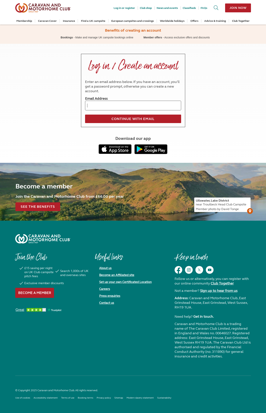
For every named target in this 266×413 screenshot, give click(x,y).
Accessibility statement (46, 397)
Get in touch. (203, 316)
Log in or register (124, 8)
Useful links (109, 259)
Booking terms (85, 397)
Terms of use (67, 397)
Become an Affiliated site (116, 275)
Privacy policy (104, 397)
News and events (167, 8)
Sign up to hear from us (218, 291)
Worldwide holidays (172, 21)
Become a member (34, 293)
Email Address (96, 98)
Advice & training (215, 21)
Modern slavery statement (140, 397)
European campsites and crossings (132, 21)
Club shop (146, 8)
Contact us (106, 303)
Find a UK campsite (93, 21)
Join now (238, 8)
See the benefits (38, 206)
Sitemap (118, 397)
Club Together (241, 21)
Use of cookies (22, 397)
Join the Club (31, 259)
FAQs (204, 8)
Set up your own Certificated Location (125, 282)
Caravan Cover (47, 21)
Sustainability (164, 397)
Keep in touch (191, 259)
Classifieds (189, 8)
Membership (24, 21)
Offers (194, 21)
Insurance (69, 21)
